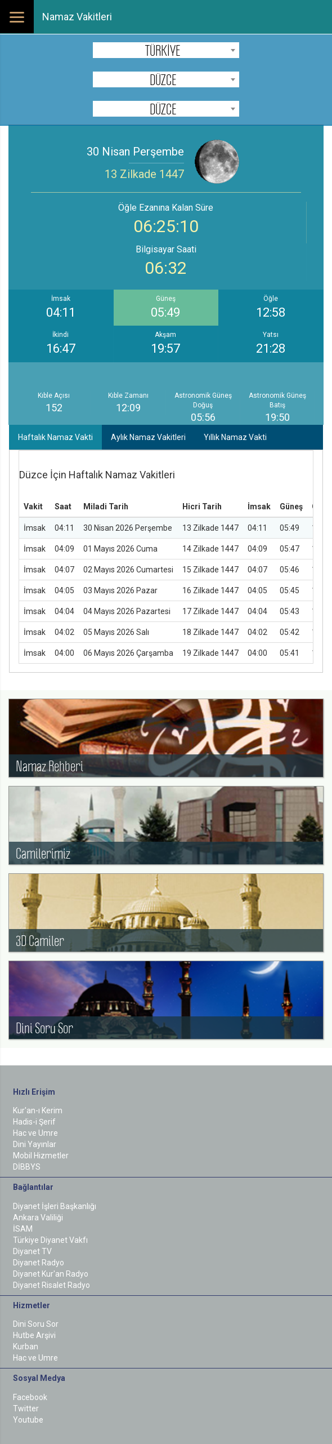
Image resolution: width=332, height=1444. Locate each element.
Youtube (28, 1419)
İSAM (23, 1228)
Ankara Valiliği (38, 1217)
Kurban (25, 1346)
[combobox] (166, 50)
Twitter (26, 1408)
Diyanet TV (32, 1251)
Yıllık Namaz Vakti (235, 437)
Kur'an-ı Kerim (37, 1110)
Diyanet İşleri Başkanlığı (54, 1206)
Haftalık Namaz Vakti (55, 437)
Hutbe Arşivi (34, 1335)
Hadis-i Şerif (34, 1121)
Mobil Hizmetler (41, 1155)
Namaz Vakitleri (77, 17)
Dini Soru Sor (36, 1324)
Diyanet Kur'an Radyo (50, 1273)
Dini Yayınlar (34, 1144)
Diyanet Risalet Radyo (51, 1285)
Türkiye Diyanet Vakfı (50, 1240)
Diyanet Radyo (38, 1262)
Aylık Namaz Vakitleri (148, 437)
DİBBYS (27, 1166)
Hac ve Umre (35, 1133)
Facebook (30, 1397)
